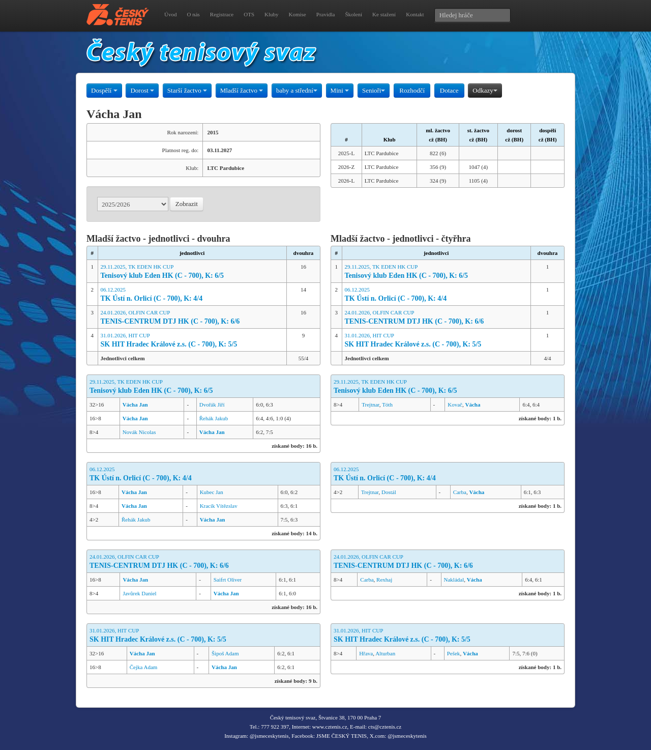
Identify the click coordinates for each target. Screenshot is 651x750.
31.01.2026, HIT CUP (192, 340)
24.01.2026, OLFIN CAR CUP (192, 317)
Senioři (374, 90)
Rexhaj (384, 579)
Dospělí (104, 90)
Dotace (449, 90)
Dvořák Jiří (212, 404)
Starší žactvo (187, 90)
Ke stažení (384, 14)
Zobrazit (186, 204)
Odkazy (484, 90)
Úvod (170, 14)
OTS (249, 14)
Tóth (387, 404)
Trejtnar (370, 404)
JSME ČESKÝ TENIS (341, 736)
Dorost (142, 90)
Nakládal (454, 579)
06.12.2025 (192, 294)
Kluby (271, 14)
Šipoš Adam (225, 653)
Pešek (453, 653)
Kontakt (415, 14)
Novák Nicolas (139, 432)
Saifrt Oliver (228, 579)
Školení (353, 14)
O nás (193, 14)
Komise (297, 14)
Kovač (455, 404)
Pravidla (325, 14)
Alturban (385, 653)
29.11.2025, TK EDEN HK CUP (192, 272)
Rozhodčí (412, 90)
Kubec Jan (211, 492)
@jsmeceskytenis (269, 736)
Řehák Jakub (213, 418)
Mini (340, 90)
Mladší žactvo (241, 90)
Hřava (366, 653)
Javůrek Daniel (139, 593)
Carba (459, 492)
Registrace (221, 14)
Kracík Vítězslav (219, 506)
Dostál (388, 492)
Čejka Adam (144, 667)
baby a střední (296, 90)
